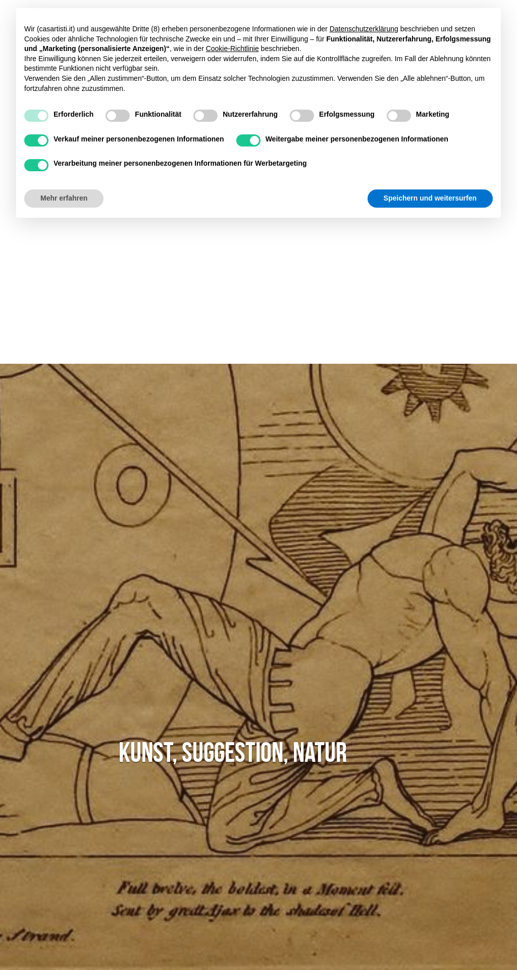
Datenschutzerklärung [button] (364, 29)
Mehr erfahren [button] (63, 198)
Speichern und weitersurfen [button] (430, 198)
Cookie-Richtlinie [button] (232, 48)
